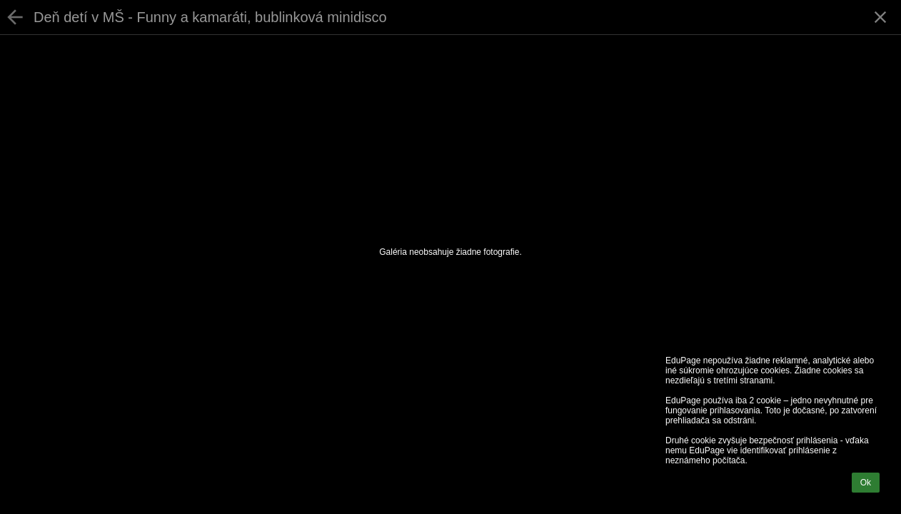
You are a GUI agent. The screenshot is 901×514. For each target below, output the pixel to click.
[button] (880, 17)
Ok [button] (865, 483)
